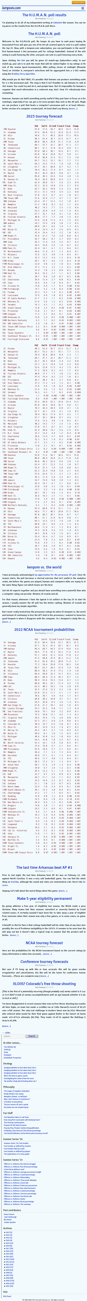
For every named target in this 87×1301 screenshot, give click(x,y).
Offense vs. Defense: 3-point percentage (19, 1175)
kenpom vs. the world (44, 567)
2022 (9, 1235)
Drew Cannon (9, 1214)
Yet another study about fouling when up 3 (20, 1081)
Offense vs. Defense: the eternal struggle (20, 1164)
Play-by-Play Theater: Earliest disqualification (21, 1128)
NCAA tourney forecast (44, 943)
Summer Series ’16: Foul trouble (16, 1143)
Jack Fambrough (10, 1217)
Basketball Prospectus (12, 1058)
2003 (9, 1286)
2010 (9, 1267)
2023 (9, 1232)
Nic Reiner (8, 1220)
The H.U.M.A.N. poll (44, 33)
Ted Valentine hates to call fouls (16, 1117)
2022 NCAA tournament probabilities (44, 629)
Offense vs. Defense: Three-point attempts (20, 1180)
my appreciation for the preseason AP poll (55, 574)
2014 (9, 1257)
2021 (9, 1238)
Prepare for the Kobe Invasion (15, 1125)
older (6, 1032)
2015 (9, 1254)
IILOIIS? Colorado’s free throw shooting (44, 983)
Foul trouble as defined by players (17, 1151)
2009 (9, 1270)
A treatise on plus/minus (13, 1102)
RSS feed (7, 1296)
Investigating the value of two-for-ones (19, 1078)
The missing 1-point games (14, 1122)
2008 (9, 1273)
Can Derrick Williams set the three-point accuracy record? (26, 1133)
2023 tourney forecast (44, 116)
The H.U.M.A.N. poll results (44, 15)
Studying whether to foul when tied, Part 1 (20, 1073)
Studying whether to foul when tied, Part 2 (20, 1070)
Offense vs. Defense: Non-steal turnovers (20, 1188)
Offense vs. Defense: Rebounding (17, 1177)
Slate (6, 1052)
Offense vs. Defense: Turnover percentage (20, 1194)
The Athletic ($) (10, 1047)
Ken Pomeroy (40, 18)
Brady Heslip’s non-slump (14, 1094)
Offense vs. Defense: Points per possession (20, 1185)
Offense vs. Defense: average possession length (22, 1172)
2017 (9, 1248)
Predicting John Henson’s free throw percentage (22, 1131)
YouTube (15, 881)
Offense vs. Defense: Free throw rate (18, 1196)
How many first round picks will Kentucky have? (22, 1120)
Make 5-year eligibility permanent (44, 898)
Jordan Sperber (10, 1222)
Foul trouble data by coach (14, 1149)
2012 (10, 1262)
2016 (9, 1251)
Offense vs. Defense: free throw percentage (20, 1167)
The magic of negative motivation (17, 1091)
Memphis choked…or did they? (15, 1096)
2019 (9, 1243)
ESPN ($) (7, 1050)
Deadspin (7, 1055)
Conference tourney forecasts (44, 961)
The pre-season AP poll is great (16, 1104)
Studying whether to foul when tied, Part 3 (20, 1068)
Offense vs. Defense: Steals (14, 1199)
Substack (57, 22)
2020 (9, 1240)
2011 (9, 1264)
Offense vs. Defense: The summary (17, 1204)
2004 (10, 1283)
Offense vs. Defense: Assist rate (16, 1183)
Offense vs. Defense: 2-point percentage (19, 1191)
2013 (10, 1259)
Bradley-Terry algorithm (23, 73)
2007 (9, 1275)
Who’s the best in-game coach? (16, 1076)
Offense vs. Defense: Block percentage (19, 1202)
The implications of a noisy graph (16, 1154)
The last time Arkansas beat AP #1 (44, 867)
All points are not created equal (16, 1107)
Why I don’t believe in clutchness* (17, 1099)
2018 (9, 1246)
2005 (10, 1281)
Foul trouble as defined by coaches (17, 1146)
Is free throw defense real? (14, 1169)
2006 (9, 1278)
